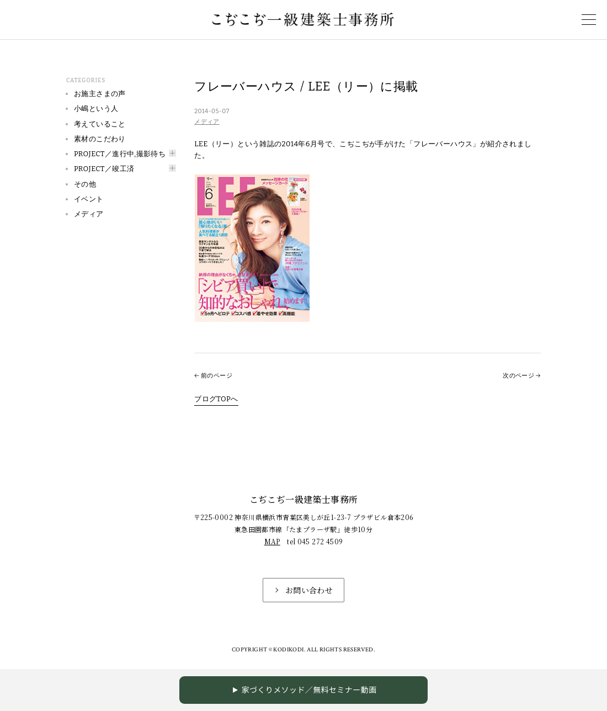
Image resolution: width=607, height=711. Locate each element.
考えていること (100, 124)
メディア (207, 121)
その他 (85, 184)
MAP (272, 541)
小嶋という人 (96, 108)
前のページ (216, 375)
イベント (89, 199)
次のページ (518, 375)
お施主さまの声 (100, 93)
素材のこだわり (100, 139)
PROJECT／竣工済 (104, 169)
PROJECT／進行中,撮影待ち (120, 154)
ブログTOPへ (216, 399)
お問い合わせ (309, 590)
